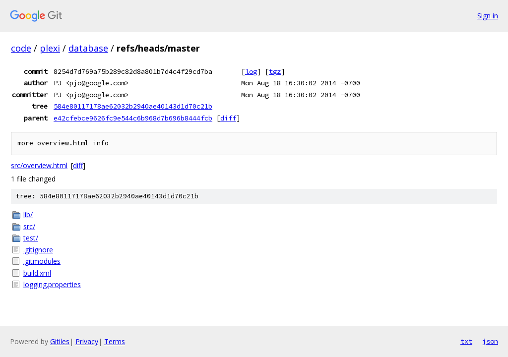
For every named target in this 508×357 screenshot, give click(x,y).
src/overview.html (39, 165)
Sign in (487, 15)
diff (228, 118)
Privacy (86, 341)
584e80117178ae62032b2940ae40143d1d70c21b (133, 106)
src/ (29, 226)
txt (466, 341)
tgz (275, 71)
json (490, 341)
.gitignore (38, 249)
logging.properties (52, 284)
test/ (30, 237)
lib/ (28, 214)
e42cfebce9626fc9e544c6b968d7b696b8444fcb (133, 118)
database (88, 48)
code (21, 48)
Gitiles (59, 341)
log (251, 71)
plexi (50, 48)
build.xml (37, 273)
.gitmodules (42, 261)
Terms (114, 341)
